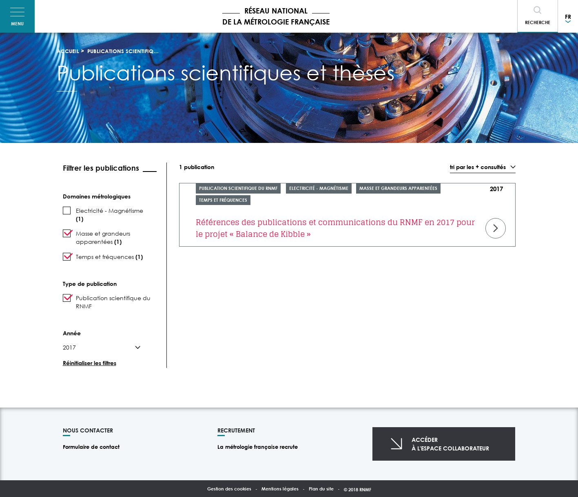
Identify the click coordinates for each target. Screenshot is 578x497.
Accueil (68, 51)
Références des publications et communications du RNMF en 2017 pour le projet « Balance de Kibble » (335, 228)
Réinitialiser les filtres (89, 362)
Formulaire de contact (91, 447)
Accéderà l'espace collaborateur (450, 444)
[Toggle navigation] (17, 16)
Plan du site (321, 488)
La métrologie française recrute (257, 447)
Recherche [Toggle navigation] (537, 22)
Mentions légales (280, 488)
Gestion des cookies (229, 488)
